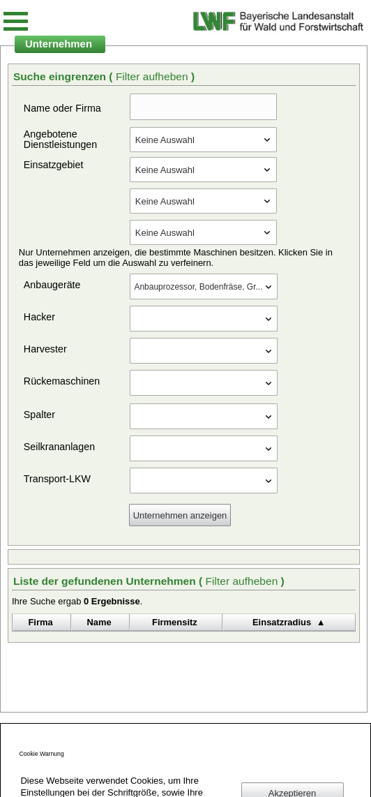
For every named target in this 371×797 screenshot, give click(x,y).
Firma (40, 622)
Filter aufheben (153, 76)
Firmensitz (174, 622)
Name (99, 622)
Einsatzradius (281, 622)
